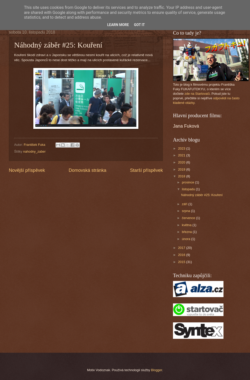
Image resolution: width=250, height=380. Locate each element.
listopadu (189, 189)
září (185, 204)
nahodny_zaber (34, 151)
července (189, 218)
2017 (182, 248)
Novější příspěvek (27, 170)
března (187, 232)
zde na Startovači (197, 94)
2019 (182, 169)
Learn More (118, 25)
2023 (182, 148)
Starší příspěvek (146, 170)
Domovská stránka (87, 170)
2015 (182, 262)
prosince (188, 182)
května (187, 225)
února (186, 239)
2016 (182, 255)
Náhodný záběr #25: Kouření (202, 195)
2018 (182, 176)
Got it (139, 25)
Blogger (156, 370)
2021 (182, 155)
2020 (182, 162)
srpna (186, 211)
